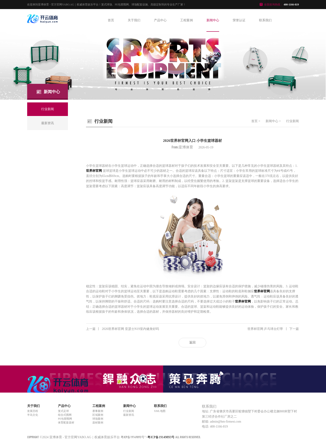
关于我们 (134, 20)
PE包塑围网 (65, 418)
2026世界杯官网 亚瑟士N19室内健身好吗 (122, 329)
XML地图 (159, 411)
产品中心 (160, 20)
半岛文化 (32, 414)
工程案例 (186, 20)
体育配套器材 (66, 422)
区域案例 (97, 414)
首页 (111, 20)
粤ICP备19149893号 (132, 437)
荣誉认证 (239, 20)
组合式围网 (65, 414)
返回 (192, 342)
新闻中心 (212, 20)
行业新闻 (292, 121)
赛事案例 (97, 411)
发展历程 (32, 411)
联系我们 (265, 20)
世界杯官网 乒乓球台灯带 (273, 329)
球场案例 (97, 418)
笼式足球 (63, 411)
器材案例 (97, 422)
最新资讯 (128, 414)
